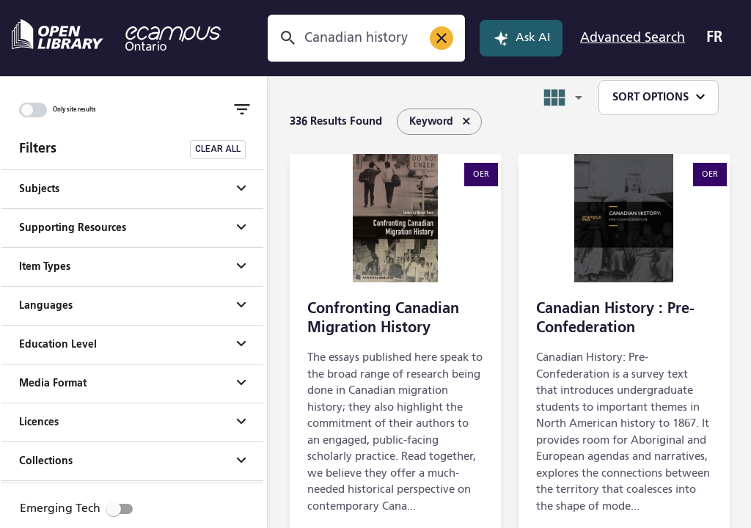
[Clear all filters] (218, 149)
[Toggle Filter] (242, 109)
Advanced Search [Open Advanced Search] (632, 38)
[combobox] (359, 38)
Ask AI (521, 38)
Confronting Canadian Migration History (383, 319)
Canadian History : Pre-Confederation (615, 319)
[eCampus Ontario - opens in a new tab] (173, 38)
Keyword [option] (439, 122)
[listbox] (432, 122)
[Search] (288, 38)
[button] (132, 189)
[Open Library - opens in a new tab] (57, 34)
